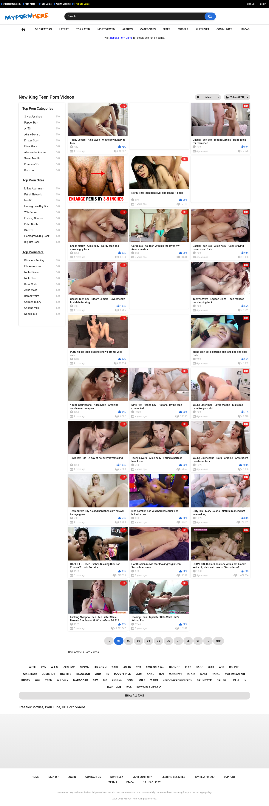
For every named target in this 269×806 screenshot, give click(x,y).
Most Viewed (106, 29)
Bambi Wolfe (42, 296)
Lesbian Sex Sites (173, 776)
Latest (64, 29)
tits (138, 667)
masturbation (235, 673)
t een (154, 680)
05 (158, 640)
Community (224, 29)
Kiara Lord (42, 170)
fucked (84, 667)
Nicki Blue (42, 278)
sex (95, 680)
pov (43, 667)
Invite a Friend (204, 776)
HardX (42, 200)
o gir (211, 667)
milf (142, 680)
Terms (113, 782)
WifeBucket (42, 212)
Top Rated (83, 29)
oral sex (69, 667)
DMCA (130, 782)
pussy (25, 680)
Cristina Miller (42, 308)
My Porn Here (130, 798)
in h (236, 680)
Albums (127, 29)
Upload (245, 29)
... (208, 640)
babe (199, 667)
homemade (175, 673)
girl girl (222, 680)
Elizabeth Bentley (42, 260)
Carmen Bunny (42, 302)
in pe (188, 667)
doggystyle (122, 673)
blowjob (83, 674)
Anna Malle (42, 290)
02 (128, 640)
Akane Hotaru (42, 134)
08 (188, 640)
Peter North (42, 224)
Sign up (251, 4)
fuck (129, 686)
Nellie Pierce (42, 272)
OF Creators (43, 29)
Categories (148, 29)
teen (48, 680)
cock (130, 680)
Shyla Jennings (42, 116)
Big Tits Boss (42, 242)
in (245, 680)
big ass (191, 673)
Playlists (202, 29)
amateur (30, 674)
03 (138, 640)
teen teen (113, 686)
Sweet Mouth (42, 158)
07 (178, 640)
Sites (166, 29)
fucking (117, 680)
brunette (204, 680)
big (105, 680)
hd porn (100, 667)
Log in (263, 4)
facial (216, 673)
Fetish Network (42, 194)
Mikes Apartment (42, 188)
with (32, 667)
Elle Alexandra (42, 266)
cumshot (48, 674)
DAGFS (42, 230)
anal (150, 674)
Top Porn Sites (33, 180)
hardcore (80, 680)
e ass (203, 673)
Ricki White (42, 284)
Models (183, 29)
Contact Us (93, 776)
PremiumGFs (42, 164)
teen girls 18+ (155, 667)
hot (161, 673)
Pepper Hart (42, 122)
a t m (54, 667)
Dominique (42, 314)
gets (139, 673)
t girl (115, 667)
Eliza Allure (42, 146)
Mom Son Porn (142, 776)
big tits (65, 674)
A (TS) (42, 128)
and (98, 674)
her (37, 680)
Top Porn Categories (37, 108)
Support (229, 776)
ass (221, 667)
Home (23, 29)
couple (234, 667)
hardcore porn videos (177, 680)
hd (107, 673)
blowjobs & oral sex (149, 686)
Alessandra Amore (42, 152)
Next (218, 640)
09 (198, 640)
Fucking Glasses (42, 218)
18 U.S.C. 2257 (151, 782)
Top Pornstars (33, 252)
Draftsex (116, 776)
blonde (174, 667)
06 (168, 640)
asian (127, 667)
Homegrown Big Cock (42, 236)
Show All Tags (135, 695)
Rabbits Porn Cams (121, 37)
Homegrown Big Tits (42, 206)
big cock (62, 680)
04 (148, 640)
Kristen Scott (42, 140)
